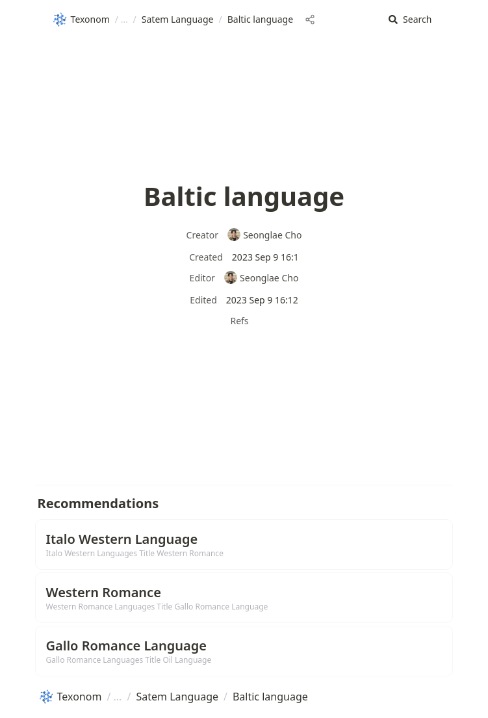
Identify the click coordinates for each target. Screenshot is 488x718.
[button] (410, 19)
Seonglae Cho (264, 235)
